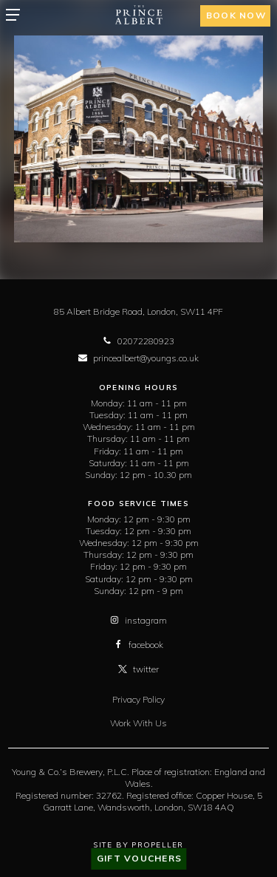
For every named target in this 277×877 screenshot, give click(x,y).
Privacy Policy (138, 699)
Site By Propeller (138, 845)
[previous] (31, 139)
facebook (138, 644)
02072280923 (138, 341)
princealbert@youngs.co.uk (138, 358)
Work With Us (138, 722)
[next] (245, 139)
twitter (138, 669)
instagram (138, 620)
